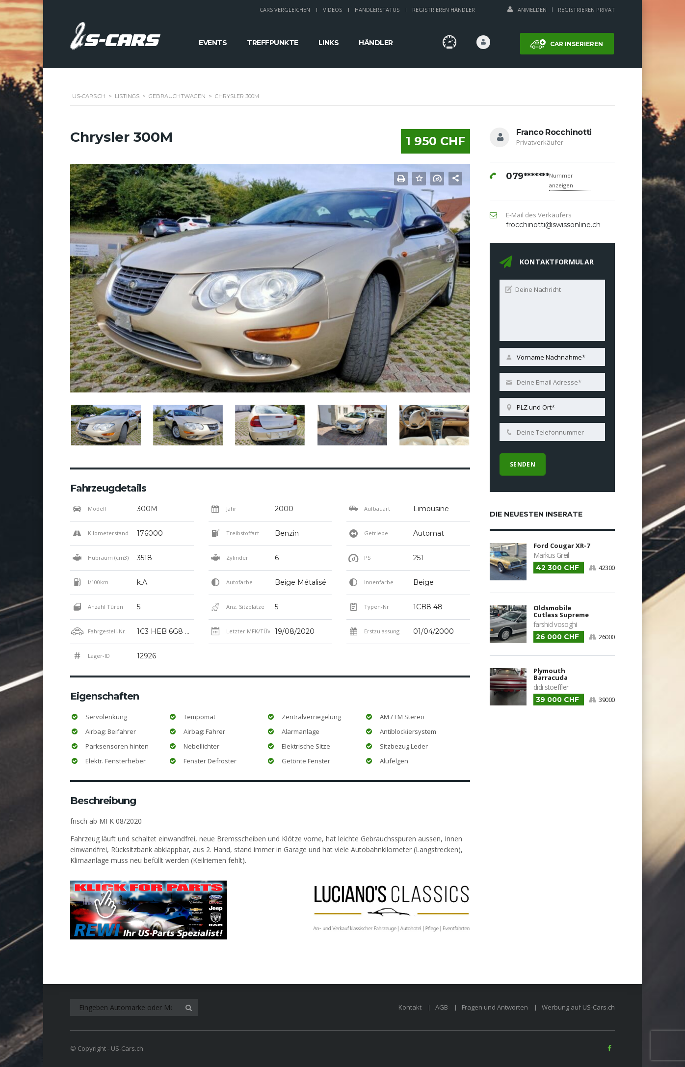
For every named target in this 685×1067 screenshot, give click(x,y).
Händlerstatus (377, 9)
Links (328, 42)
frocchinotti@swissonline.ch (553, 224)
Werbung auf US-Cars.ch (578, 1007)
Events (213, 42)
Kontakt (410, 1007)
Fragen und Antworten (495, 1007)
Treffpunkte (272, 42)
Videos (332, 9)
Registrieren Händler (443, 9)
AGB (441, 1007)
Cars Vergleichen (285, 9)
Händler (376, 42)
